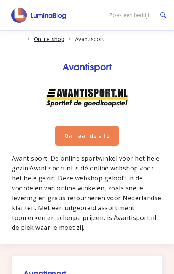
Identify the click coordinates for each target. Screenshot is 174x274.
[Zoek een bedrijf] (136, 15)
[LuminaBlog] (39, 15)
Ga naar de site (87, 135)
